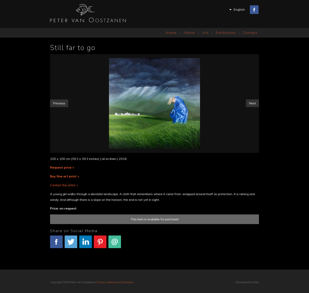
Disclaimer (127, 282)
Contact (250, 32)
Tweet (71, 244)
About (189, 32)
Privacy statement (108, 282)
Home (171, 32)
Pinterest (100, 244)
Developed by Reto (247, 282)
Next (252, 103)
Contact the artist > (64, 185)
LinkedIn (85, 244)
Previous (59, 103)
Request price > (62, 167)
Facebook (56, 244)
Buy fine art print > (64, 176)
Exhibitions (226, 32)
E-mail (114, 244)
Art (205, 32)
